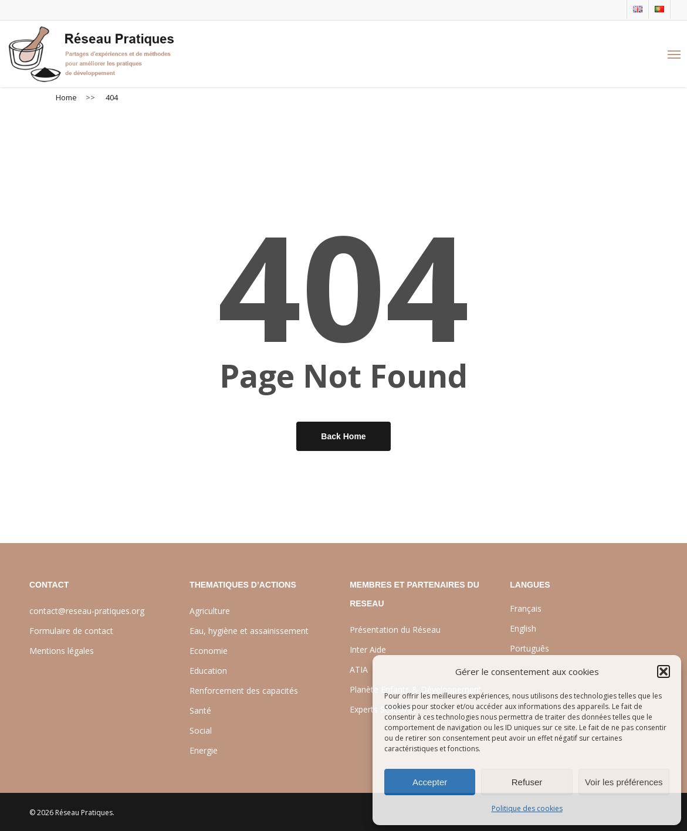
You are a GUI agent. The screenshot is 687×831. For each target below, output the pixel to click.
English (523, 628)
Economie (208, 650)
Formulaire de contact (71, 630)
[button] (663, 671)
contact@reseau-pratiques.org (86, 610)
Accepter (429, 782)
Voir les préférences (624, 782)
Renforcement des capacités (243, 690)
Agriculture (209, 610)
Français (526, 608)
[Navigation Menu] (674, 54)
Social (200, 730)
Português (529, 648)
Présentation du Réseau (395, 629)
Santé (200, 710)
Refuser (527, 782)
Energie (203, 750)
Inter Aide (368, 649)
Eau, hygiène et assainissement (249, 630)
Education (208, 670)
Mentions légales (61, 650)
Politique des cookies (527, 808)
